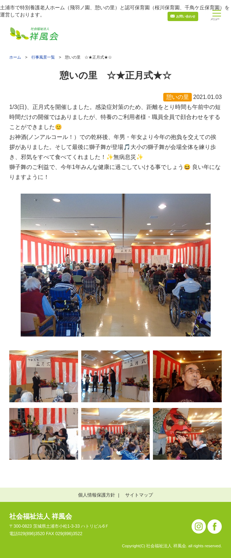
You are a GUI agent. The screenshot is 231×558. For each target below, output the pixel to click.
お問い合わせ (185, 16)
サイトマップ (139, 495)
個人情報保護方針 (96, 495)
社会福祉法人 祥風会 (40, 516)
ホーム (15, 57)
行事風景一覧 (43, 57)
